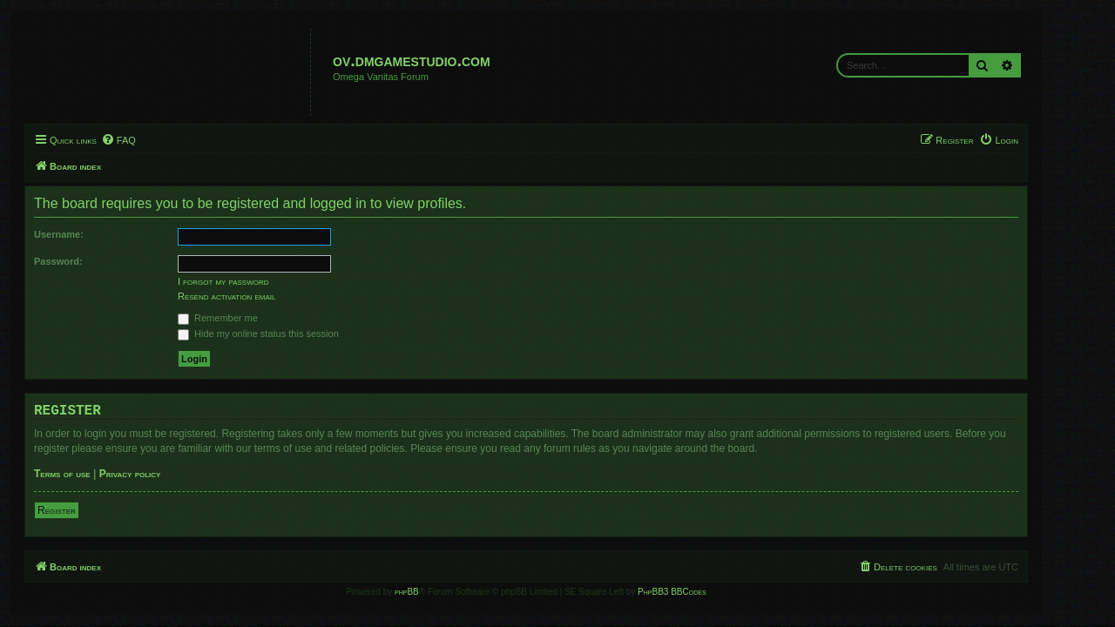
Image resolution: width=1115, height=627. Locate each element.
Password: (89, 261)
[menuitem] (149, 140)
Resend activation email (258, 296)
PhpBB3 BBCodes (703, 592)
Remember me (249, 318)
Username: (90, 234)
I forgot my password (255, 281)
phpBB (438, 592)
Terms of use (93, 474)
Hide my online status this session (289, 333)
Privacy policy (162, 474)
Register (88, 510)
